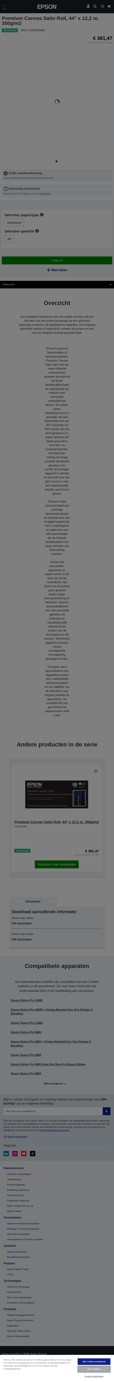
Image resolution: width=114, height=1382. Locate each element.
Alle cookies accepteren (94, 1361)
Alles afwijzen (94, 1369)
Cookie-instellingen (94, 1376)
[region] (57, 1368)
